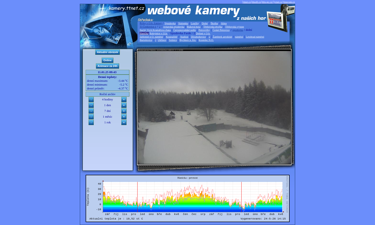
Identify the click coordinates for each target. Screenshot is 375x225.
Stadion (184, 36)
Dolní (205, 23)
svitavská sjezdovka (173, 26)
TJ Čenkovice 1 (148, 26)
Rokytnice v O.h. (158, 33)
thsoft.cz (256, 1)
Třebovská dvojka (212, 26)
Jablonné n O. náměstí (151, 36)
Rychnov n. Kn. (188, 39)
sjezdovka (237, 29)
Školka (214, 23)
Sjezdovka (170, 23)
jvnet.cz (278, 1)
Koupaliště (171, 36)
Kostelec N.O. (206, 39)
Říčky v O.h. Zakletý (151, 23)
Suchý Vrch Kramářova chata (155, 29)
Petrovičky (204, 29)
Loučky (195, 23)
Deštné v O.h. (203, 33)
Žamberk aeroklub (222, 36)
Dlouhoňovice (198, 36)
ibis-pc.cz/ (267, 1)
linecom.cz (289, 1)
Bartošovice (146, 39)
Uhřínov (162, 39)
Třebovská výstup (234, 26)
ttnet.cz (247, 1)
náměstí (239, 36)
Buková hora (194, 26)
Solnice (173, 39)
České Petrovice (221, 29)
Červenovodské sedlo (184, 29)
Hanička (144, 33)
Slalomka (183, 23)
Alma (223, 23)
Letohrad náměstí (255, 36)
